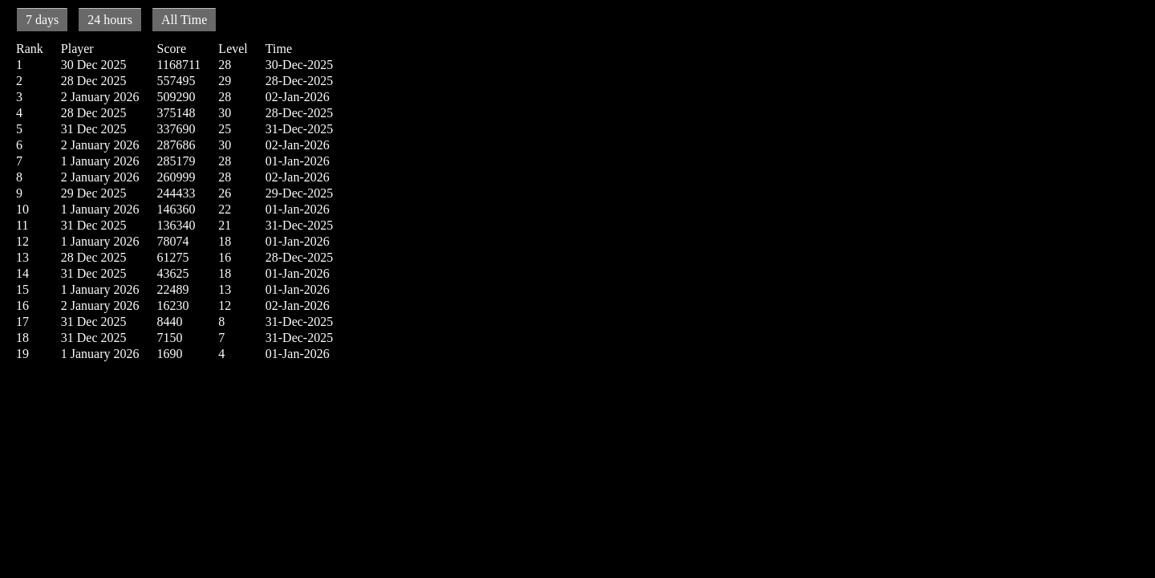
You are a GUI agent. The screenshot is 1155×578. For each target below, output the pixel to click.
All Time (184, 19)
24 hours (109, 19)
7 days (42, 19)
